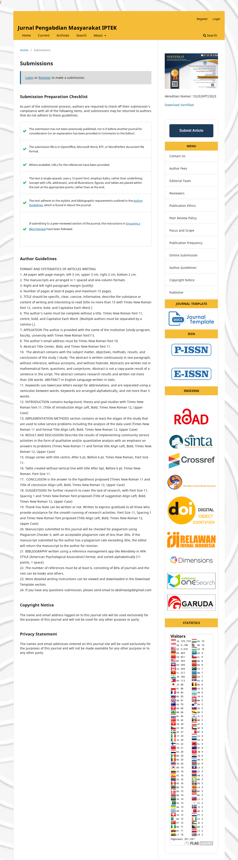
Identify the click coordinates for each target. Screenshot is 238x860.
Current (44, 35)
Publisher (176, 292)
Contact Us (177, 156)
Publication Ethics (182, 205)
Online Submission (183, 255)
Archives (63, 35)
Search (81, 35)
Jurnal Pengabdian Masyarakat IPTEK (67, 27)
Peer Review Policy (183, 218)
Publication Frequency (185, 243)
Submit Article (191, 130)
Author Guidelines (182, 267)
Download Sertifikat (179, 105)
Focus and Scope (181, 230)
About (98, 35)
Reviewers (176, 193)
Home (26, 35)
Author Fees (178, 168)
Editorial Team (180, 181)
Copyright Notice (181, 280)
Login (216, 19)
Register (202, 19)
